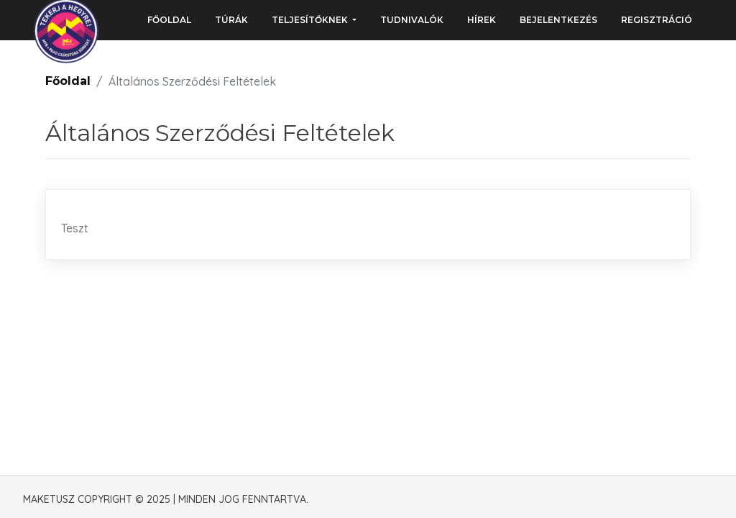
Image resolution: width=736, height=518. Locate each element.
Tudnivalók (411, 19)
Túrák (231, 19)
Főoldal (169, 19)
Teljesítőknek (311, 19)
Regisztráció (656, 19)
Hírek (481, 19)
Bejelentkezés (558, 19)
